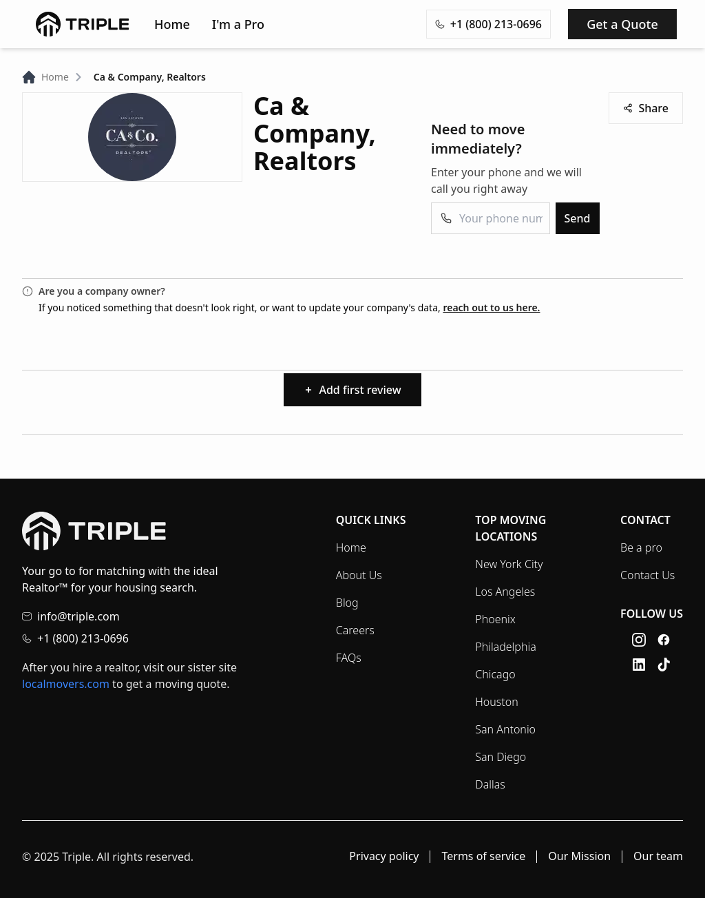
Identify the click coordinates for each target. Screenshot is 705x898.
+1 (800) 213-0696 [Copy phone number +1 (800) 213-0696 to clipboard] (488, 24)
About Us (359, 575)
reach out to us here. (491, 307)
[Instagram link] (639, 640)
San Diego (500, 756)
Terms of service (483, 856)
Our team (658, 856)
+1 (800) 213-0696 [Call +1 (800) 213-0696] (83, 638)
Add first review (352, 389)
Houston (496, 701)
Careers (355, 630)
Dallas (490, 784)
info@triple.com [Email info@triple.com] (78, 616)
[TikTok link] (664, 664)
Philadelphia (505, 646)
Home (172, 24)
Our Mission (579, 856)
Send (578, 218)
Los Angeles (505, 591)
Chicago (495, 674)
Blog (347, 602)
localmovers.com (65, 683)
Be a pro (641, 547)
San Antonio (505, 729)
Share (646, 108)
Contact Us (647, 575)
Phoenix (495, 619)
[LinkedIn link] (639, 664)
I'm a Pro (238, 24)
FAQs (348, 657)
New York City (509, 564)
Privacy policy (384, 856)
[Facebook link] (664, 640)
